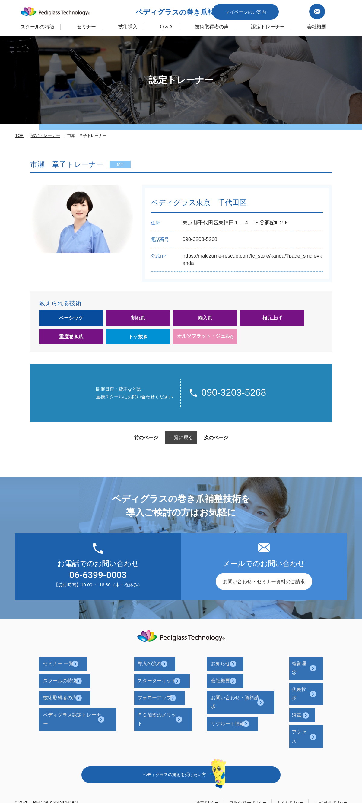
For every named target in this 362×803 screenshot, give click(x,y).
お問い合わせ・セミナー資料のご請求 (264, 586)
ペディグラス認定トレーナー (91, 700)
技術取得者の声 (227, 25)
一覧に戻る (181, 442)
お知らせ (224, 666)
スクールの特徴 (22, 25)
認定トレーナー (290, 25)
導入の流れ (160, 666)
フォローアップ (165, 689)
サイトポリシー (279, 759)
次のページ (229, 443)
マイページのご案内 (275, 10)
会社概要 (224, 677)
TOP (18, 136)
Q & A (174, 25)
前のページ (132, 443)
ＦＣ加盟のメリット (170, 700)
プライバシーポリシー (229, 759)
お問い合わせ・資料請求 (241, 689)
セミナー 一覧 (75, 666)
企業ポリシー (181, 759)
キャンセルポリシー (326, 759)
